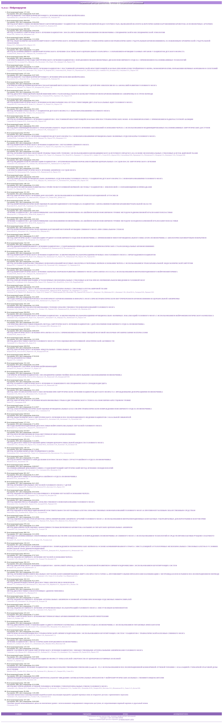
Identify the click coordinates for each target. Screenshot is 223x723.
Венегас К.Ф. (21, 53)
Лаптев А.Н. (19, 34)
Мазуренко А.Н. (29, 34)
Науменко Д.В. (75, 180)
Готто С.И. (68, 282)
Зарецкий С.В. (31, 146)
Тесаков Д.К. (35, 17)
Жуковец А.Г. (11, 643)
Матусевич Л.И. (44, 584)
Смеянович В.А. (75, 265)
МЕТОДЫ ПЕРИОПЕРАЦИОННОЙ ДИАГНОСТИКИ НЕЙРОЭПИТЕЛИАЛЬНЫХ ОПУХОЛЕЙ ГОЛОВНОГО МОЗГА (54, 426)
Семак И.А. (70, 671)
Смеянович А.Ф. (12, 113)
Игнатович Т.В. (71, 292)
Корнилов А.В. (31, 351)
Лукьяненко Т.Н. (23, 461)
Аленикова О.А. (21, 593)
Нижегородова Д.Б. (59, 292)
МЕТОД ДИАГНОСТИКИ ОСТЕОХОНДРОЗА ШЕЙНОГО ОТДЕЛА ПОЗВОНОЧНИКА (42, 477)
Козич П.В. (22, 113)
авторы (125, 714)
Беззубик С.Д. (61, 576)
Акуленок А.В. (32, 680)
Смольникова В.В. (126, 155)
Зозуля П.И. (11, 34)
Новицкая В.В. (32, 282)
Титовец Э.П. (30, 113)
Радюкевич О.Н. (12, 394)
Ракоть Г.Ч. (61, 257)
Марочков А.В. (23, 343)
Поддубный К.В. (78, 282)
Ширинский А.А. (72, 576)
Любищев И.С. (45, 652)
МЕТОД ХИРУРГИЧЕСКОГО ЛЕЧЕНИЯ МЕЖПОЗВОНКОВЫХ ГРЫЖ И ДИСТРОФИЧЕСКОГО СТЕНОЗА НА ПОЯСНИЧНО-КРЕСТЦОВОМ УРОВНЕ (69, 400)
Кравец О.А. (41, 146)
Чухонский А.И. (52, 265)
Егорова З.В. (38, 540)
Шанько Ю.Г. (11, 45)
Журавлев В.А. (32, 129)
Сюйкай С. (19, 360)
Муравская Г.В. (44, 688)
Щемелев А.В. (33, 62)
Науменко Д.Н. (86, 309)
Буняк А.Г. (32, 104)
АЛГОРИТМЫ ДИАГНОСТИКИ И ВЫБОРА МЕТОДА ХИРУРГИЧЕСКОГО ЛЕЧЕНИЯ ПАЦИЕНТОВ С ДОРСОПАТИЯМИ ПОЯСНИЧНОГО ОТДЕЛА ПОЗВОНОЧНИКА (75, 324)
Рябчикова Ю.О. (21, 45)
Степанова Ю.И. (47, 96)
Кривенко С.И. (33, 155)
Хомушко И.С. (55, 17)
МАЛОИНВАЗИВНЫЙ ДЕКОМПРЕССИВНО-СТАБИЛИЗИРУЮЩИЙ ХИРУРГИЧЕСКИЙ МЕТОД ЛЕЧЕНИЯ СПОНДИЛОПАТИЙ (60, 468)
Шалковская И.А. (118, 688)
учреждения (87, 714)
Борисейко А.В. (60, 146)
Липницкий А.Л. (12, 343)
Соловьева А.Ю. (41, 53)
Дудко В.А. (32, 343)
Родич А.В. (53, 62)
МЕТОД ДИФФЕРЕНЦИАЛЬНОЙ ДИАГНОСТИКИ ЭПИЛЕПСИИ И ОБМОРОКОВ (40, 582)
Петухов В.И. (21, 351)
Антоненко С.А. (65, 419)
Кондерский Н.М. (43, 351)
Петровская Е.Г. (149, 155)
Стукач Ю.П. (106, 155)
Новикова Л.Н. (60, 155)
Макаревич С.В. (22, 240)
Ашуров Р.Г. (31, 427)
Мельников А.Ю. (32, 394)
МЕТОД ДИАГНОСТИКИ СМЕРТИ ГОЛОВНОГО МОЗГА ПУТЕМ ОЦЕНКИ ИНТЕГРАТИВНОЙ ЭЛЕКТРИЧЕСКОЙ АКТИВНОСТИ (60, 341)
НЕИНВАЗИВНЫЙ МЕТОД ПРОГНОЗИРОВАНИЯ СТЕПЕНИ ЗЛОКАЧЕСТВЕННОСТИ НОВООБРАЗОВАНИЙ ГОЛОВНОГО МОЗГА (61, 307)
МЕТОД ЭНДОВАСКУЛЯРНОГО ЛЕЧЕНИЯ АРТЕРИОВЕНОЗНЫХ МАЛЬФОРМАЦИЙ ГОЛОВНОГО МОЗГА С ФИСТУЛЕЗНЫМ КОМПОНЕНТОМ (67, 608)
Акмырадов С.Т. (52, 129)
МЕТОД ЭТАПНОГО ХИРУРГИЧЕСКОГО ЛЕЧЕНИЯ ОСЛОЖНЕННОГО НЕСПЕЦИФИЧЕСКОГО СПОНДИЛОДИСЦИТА (57, 383)
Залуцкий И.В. (42, 504)
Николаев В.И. (34, 197)
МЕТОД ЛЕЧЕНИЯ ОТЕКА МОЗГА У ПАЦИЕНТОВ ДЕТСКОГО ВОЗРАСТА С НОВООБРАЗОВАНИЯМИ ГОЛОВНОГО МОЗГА (58, 111)
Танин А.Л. (51, 155)
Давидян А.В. (61, 62)
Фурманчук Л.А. (65, 688)
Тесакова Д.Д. (47, 540)
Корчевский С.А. (30, 567)
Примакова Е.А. (138, 155)
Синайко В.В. (21, 671)
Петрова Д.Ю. (11, 550)
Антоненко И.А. (64, 180)
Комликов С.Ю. (170, 155)
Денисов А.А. (31, 292)
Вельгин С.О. (29, 368)
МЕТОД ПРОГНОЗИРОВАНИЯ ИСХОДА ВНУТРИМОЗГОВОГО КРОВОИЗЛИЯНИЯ (41, 434)
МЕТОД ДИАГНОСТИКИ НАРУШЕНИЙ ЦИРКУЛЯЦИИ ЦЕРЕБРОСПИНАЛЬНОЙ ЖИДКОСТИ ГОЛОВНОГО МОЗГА (55, 443)
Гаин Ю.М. (44, 550)
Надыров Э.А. (44, 197)
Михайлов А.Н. (12, 461)
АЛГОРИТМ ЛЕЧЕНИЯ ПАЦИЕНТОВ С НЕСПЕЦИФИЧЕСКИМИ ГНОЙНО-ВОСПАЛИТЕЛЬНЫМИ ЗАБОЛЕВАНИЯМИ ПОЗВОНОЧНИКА (64, 375)
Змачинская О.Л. (56, 163)
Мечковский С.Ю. (77, 550)
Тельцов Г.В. (43, 495)
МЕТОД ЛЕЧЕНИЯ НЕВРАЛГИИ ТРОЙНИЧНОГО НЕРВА (30, 451)
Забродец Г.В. (30, 53)
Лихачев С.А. (21, 87)
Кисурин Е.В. (52, 495)
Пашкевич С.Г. (78, 155)
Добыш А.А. (62, 197)
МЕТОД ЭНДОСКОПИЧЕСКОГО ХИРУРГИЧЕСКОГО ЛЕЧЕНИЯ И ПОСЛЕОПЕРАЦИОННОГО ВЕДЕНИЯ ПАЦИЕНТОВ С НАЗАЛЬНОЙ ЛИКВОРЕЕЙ (69, 417)
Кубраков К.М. (12, 351)
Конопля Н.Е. (41, 487)
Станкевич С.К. (21, 129)
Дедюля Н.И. (115, 155)
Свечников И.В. (45, 326)
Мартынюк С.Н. (31, 576)
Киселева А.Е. (51, 487)
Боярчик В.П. (50, 70)
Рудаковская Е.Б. (65, 550)
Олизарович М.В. (20, 402)
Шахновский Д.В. (93, 70)
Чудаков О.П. (11, 360)
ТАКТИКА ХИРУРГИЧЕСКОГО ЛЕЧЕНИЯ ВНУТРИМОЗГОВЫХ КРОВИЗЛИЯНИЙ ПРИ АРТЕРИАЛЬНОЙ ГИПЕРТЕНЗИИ (57, 616)
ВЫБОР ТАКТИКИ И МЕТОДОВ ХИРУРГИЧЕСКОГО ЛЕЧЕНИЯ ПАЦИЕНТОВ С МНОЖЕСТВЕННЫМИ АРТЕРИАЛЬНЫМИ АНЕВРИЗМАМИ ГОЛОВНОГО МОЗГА (75, 650)
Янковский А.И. (52, 377)
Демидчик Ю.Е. (54, 550)
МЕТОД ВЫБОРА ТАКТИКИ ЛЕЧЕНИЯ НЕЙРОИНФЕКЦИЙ (32, 366)
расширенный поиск (181, 714)
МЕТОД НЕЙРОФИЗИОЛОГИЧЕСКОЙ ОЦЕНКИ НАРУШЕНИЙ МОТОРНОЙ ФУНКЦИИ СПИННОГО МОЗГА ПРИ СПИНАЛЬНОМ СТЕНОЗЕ (65, 229)
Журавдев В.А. (32, 593)
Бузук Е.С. (89, 292)
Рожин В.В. (53, 197)
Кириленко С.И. (23, 197)
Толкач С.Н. (41, 70)
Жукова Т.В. (11, 576)
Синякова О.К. (104, 70)
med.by (49, 714)
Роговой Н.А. (43, 26)
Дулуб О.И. (21, 206)
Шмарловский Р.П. (34, 652)
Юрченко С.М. (44, 240)
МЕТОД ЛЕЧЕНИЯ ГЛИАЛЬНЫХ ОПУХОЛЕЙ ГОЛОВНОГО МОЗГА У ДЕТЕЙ (39, 485)
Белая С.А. (48, 87)
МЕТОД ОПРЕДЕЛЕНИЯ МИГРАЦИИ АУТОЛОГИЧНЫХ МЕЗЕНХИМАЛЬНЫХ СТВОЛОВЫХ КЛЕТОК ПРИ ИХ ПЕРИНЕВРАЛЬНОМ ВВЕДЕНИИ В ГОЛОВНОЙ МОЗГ (76, 280)
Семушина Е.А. (125, 70)
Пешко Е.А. (71, 70)
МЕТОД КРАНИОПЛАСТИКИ (19, 358)
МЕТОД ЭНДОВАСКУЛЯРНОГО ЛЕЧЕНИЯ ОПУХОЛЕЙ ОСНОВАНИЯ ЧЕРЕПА (40, 557)
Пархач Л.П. (31, 45)
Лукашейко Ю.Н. (87, 688)
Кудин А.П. (37, 368)
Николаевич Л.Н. (12, 504)
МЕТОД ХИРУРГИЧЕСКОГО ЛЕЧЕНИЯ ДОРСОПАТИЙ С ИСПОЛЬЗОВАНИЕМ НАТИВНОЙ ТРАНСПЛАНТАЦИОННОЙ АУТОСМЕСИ (62, 195)
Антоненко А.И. (75, 309)
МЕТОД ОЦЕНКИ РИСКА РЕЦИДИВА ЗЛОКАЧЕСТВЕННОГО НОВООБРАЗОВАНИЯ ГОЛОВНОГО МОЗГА (51, 502)
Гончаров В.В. (180, 155)
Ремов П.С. (10, 402)
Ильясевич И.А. (25, 17)
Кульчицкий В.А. (21, 155)
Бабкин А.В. (29, 540)
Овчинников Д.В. (39, 643)
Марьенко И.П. (21, 189)
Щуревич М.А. (65, 584)
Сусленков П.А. (22, 62)
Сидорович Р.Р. (12, 62)
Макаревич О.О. (61, 138)
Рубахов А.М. (42, 129)
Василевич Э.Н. (43, 62)
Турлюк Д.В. (34, 26)
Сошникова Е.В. (45, 17)
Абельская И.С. (12, 214)
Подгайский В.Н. (22, 550)
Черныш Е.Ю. (51, 282)
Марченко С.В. (99, 292)
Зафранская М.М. (55, 290)
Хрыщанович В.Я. (23, 26)
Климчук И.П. (52, 26)
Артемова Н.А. (42, 671)
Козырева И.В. (40, 87)
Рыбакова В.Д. (46, 248)
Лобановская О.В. (72, 257)
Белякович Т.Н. (70, 146)
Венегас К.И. (32, 138)
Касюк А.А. (29, 643)
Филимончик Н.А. (44, 163)
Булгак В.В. (137, 688)
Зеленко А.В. (21, 70)
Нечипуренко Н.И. (23, 96)
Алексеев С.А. (11, 26)
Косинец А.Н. (11, 680)
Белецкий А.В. (11, 240)
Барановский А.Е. (24, 696)
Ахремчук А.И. (58, 96)
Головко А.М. (21, 146)
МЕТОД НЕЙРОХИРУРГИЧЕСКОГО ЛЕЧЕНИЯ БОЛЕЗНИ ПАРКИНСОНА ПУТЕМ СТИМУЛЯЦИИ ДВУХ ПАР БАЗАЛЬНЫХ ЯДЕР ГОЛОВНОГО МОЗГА (69, 102)
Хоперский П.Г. (40, 436)
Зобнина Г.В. (33, 163)
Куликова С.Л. (11, 87)
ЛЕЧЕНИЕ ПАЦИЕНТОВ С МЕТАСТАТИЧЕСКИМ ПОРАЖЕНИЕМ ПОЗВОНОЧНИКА (42, 642)
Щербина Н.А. (54, 584)
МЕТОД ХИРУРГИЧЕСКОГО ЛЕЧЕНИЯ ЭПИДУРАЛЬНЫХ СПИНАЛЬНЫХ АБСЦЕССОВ (44, 350)
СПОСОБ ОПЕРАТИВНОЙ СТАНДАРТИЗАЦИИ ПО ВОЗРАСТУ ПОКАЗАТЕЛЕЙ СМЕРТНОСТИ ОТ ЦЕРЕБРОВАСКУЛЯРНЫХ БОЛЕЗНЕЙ (64, 659)
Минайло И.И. (50, 643)
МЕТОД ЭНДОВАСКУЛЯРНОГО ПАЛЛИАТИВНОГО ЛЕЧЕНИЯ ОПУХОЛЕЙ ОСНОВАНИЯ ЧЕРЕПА (48, 493)
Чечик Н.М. (32, 214)
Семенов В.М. (21, 377)
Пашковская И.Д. (35, 96)
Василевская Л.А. (69, 248)
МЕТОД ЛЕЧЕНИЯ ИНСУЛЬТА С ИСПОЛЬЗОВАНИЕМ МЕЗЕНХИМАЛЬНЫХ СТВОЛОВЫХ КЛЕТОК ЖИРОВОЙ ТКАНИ (57, 289)
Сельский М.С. (22, 521)
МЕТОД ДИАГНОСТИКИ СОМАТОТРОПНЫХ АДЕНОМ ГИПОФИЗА (35, 591)
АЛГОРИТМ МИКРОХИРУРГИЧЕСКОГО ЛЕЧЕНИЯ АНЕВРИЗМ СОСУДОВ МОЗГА (41, 170)
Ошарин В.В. (61, 671)
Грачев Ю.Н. (86, 652)
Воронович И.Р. (22, 635)
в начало (18, 714)
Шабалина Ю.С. (109, 292)
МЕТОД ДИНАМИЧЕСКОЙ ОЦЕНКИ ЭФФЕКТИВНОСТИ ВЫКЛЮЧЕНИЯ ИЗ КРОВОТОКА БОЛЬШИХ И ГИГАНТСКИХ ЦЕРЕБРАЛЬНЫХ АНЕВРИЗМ (69, 527)
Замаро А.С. (97, 155)
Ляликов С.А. (19, 436)
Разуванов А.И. (42, 206)
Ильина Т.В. (75, 584)
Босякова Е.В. (114, 70)
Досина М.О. (88, 155)
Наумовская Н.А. (80, 70)
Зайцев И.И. (31, 189)
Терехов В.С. (91, 257)
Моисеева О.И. (60, 643)
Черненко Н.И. (44, 521)
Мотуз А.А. (22, 394)
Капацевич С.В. (23, 163)
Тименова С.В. (29, 436)
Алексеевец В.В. (61, 70)
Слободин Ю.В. (23, 214)
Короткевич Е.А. (32, 309)
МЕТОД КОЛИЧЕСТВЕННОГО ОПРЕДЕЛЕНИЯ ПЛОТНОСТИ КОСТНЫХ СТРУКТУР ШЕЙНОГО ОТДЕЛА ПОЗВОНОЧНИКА (59, 460)
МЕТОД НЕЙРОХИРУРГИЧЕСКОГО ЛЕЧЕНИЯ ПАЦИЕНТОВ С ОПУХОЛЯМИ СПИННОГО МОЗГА (48, 145)
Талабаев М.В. (11, 53)
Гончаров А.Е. (11, 368)
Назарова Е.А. (160, 155)
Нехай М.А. (69, 155)
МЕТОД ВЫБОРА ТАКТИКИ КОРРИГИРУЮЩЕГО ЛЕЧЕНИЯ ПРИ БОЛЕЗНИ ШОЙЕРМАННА (46, 15)
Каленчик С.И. (63, 444)
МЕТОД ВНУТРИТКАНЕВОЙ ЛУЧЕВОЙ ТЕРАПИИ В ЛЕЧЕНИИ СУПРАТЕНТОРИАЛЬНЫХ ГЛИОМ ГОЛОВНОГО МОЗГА (57, 686)
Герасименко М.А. (13, 17)
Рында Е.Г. (20, 368)
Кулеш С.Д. (10, 436)
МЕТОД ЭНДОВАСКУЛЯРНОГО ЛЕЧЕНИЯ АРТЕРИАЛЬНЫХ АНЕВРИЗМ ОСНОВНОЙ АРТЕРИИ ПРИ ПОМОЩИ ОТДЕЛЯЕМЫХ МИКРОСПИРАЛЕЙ (69, 599)
